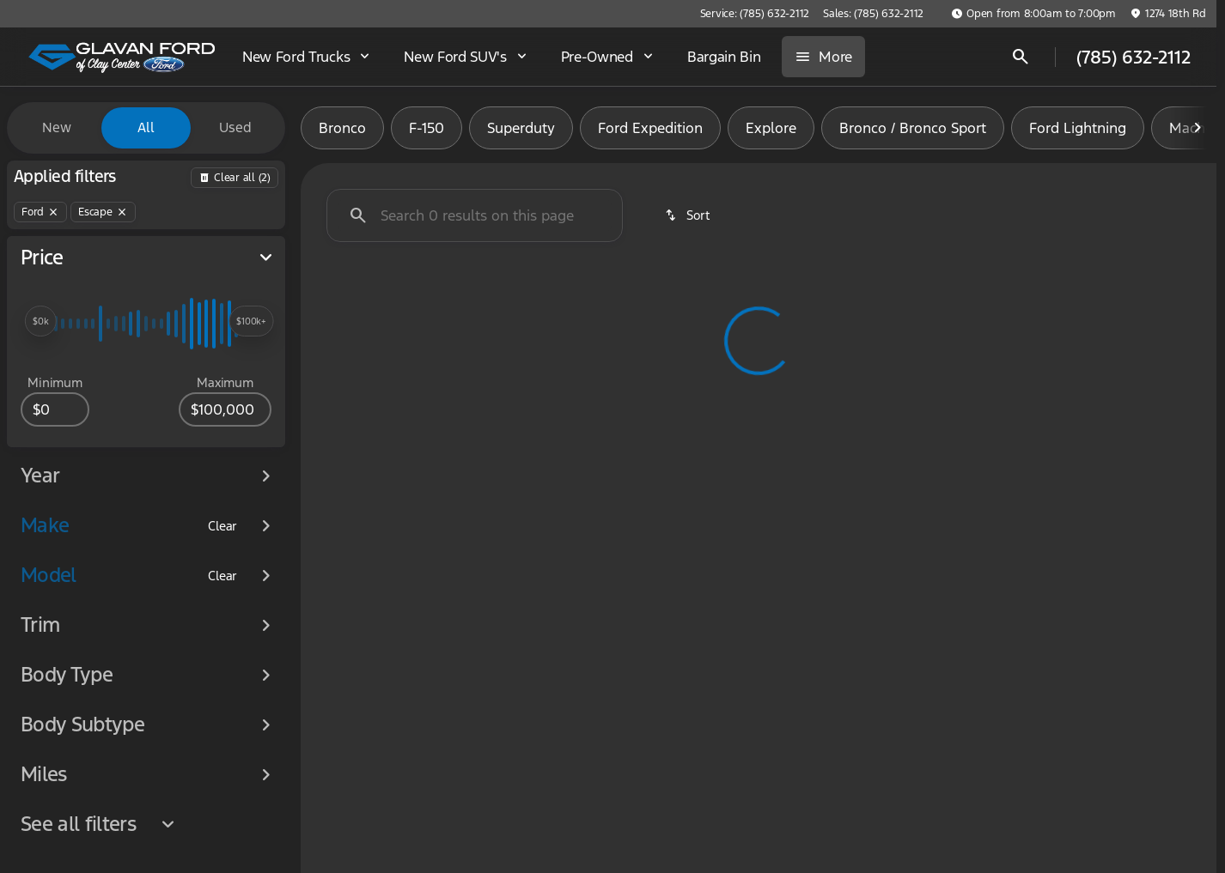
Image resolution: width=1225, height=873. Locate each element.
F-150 (426, 127)
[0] (55, 409)
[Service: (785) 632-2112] (755, 13)
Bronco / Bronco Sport (912, 127)
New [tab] (56, 127)
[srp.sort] (688, 215)
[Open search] (1020, 56)
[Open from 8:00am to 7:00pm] (1033, 13)
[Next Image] (1197, 128)
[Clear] (222, 526)
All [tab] (146, 127)
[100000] (225, 409)
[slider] (40, 321)
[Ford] (40, 212)
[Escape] (103, 212)
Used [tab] (235, 127)
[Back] (234, 177)
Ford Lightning (1077, 127)
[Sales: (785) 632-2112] (873, 13)
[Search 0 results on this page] (475, 215)
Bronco (342, 127)
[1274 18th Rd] (1168, 13)
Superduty (521, 127)
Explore (771, 127)
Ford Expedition (650, 127)
